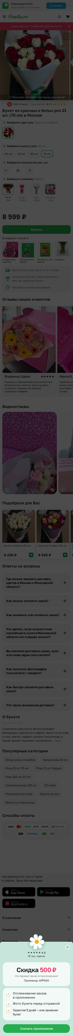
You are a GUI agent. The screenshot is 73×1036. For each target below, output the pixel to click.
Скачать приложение (36, 1029)
